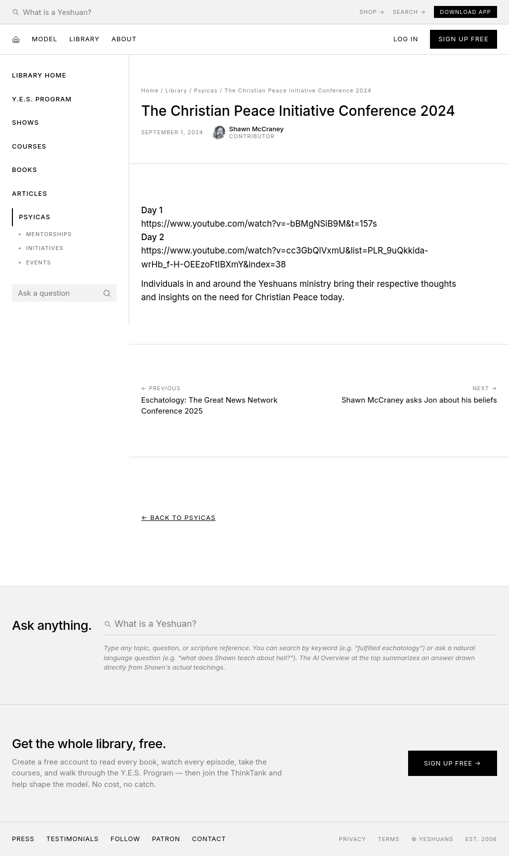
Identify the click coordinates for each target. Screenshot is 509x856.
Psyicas (34, 217)
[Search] (107, 293)
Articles (29, 193)
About (124, 39)
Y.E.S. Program (42, 99)
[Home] (16, 39)
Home (150, 90)
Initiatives (41, 248)
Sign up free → (452, 763)
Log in (405, 39)
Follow (125, 839)
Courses (29, 146)
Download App (465, 11)
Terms (388, 839)
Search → (409, 11)
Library (84, 39)
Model (44, 39)
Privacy (352, 839)
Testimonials (72, 839)
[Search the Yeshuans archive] (187, 12)
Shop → (372, 11)
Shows (25, 122)
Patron (166, 839)
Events (34, 262)
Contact (209, 839)
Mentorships (45, 234)
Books (24, 169)
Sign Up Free (463, 39)
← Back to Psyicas (178, 517)
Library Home (39, 75)
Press (23, 839)
